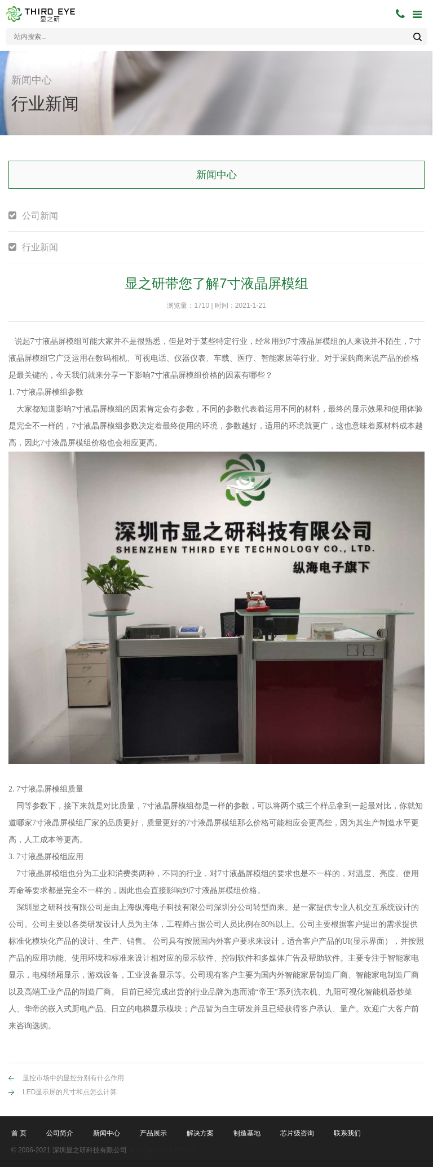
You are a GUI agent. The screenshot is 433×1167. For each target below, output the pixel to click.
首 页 (18, 1133)
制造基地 (246, 1133)
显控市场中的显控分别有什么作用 (73, 1078)
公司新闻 (40, 215)
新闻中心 (106, 1133)
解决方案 (200, 1133)
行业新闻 (40, 247)
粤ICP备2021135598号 (163, 1150)
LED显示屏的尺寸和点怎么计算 (70, 1092)
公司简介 (59, 1133)
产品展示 (153, 1133)
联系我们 (347, 1133)
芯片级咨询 (297, 1133)
